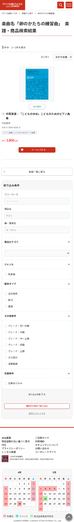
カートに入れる (38, 149)
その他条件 (10, 316)
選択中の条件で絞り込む (37, 405)
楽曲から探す (27, 13)
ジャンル (9, 264)
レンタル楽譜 (9, 452)
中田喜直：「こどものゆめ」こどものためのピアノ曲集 (38, 116)
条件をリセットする (37, 413)
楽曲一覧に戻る (37, 171)
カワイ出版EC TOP (9, 13)
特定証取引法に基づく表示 (16, 441)
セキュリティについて (46, 444)
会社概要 (6, 437)
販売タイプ (10, 283)
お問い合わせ (42, 448)
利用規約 (40, 441)
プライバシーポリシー (13, 448)
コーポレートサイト (45, 452)
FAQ (4, 444)
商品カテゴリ (11, 241)
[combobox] (37, 201)
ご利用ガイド (42, 437)
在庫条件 (9, 373)
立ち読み (37, 106)
